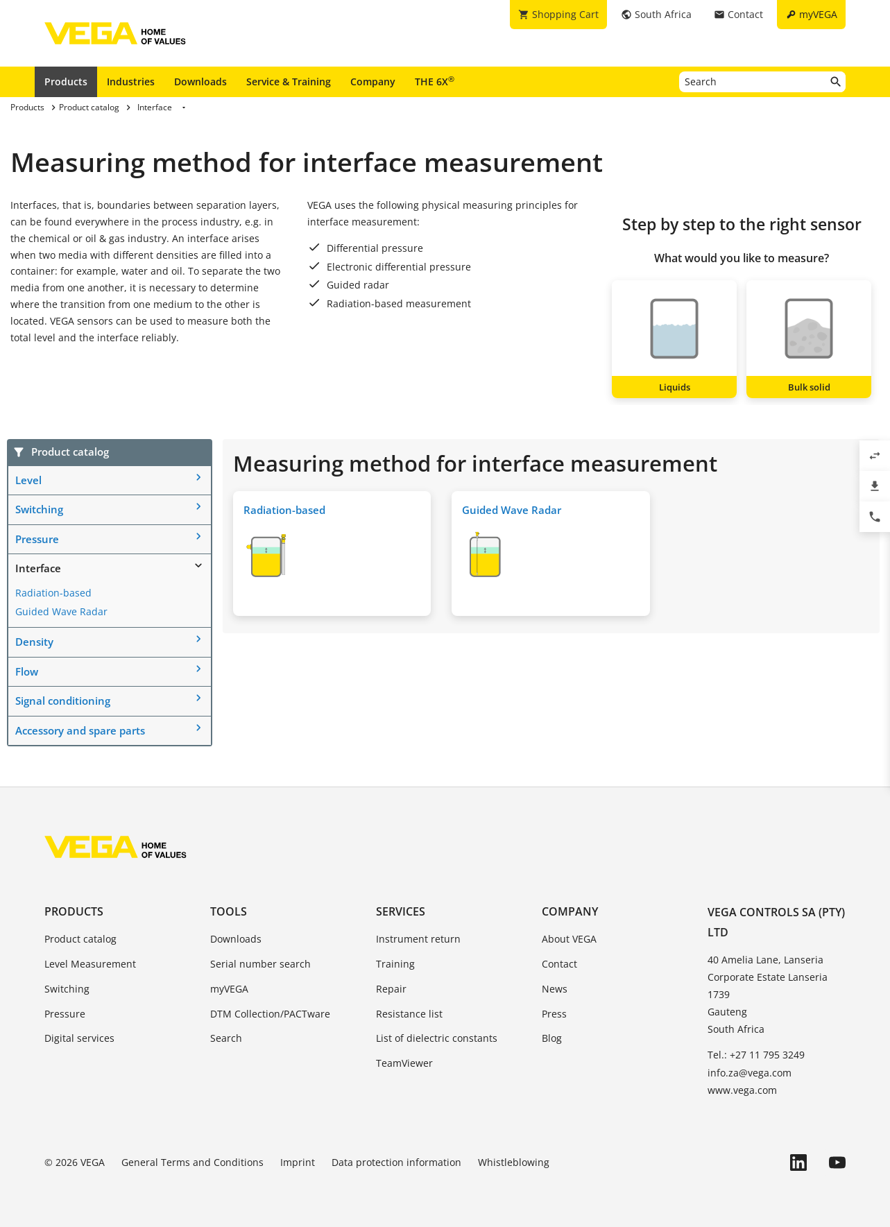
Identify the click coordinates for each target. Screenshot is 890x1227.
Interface (38, 568)
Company (372, 81)
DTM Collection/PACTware (270, 1013)
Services (400, 911)
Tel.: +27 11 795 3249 (756, 1054)
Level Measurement (90, 963)
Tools (228, 911)
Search (226, 1038)
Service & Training (288, 81)
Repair (391, 988)
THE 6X (434, 81)
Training (395, 963)
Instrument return (418, 938)
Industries (131, 81)
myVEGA (229, 988)
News (554, 988)
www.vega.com (742, 1090)
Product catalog (80, 938)
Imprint (297, 1162)
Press (554, 1013)
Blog (552, 1038)
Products (65, 81)
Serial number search (260, 963)
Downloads (200, 81)
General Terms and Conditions (192, 1162)
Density (34, 642)
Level (28, 480)
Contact (559, 963)
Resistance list (409, 1013)
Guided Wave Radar (61, 611)
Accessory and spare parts (80, 730)
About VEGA (569, 938)
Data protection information (396, 1162)
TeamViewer (404, 1063)
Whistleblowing (513, 1162)
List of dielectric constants (436, 1038)
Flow (26, 671)
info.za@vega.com (749, 1072)
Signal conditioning (62, 700)
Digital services (79, 1038)
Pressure (37, 539)
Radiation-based (53, 592)
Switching (39, 509)
